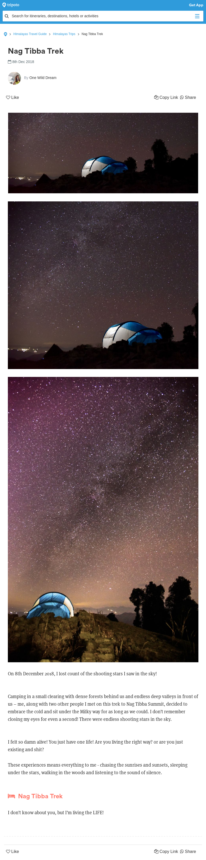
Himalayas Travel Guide (30, 34)
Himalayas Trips (64, 34)
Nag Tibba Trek (35, 796)
